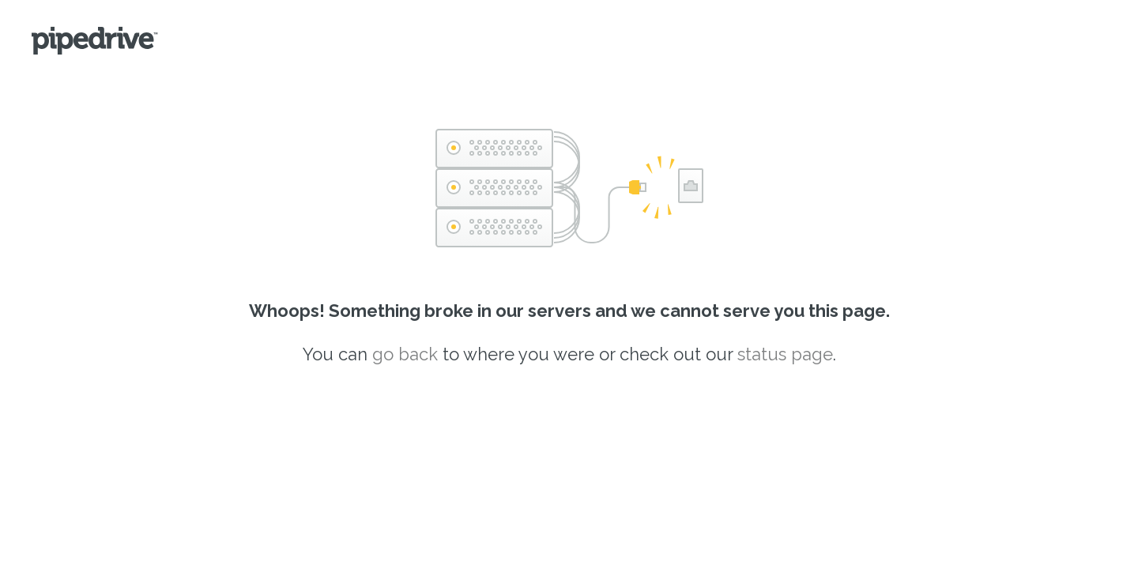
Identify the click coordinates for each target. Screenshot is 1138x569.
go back (405, 354)
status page (785, 354)
